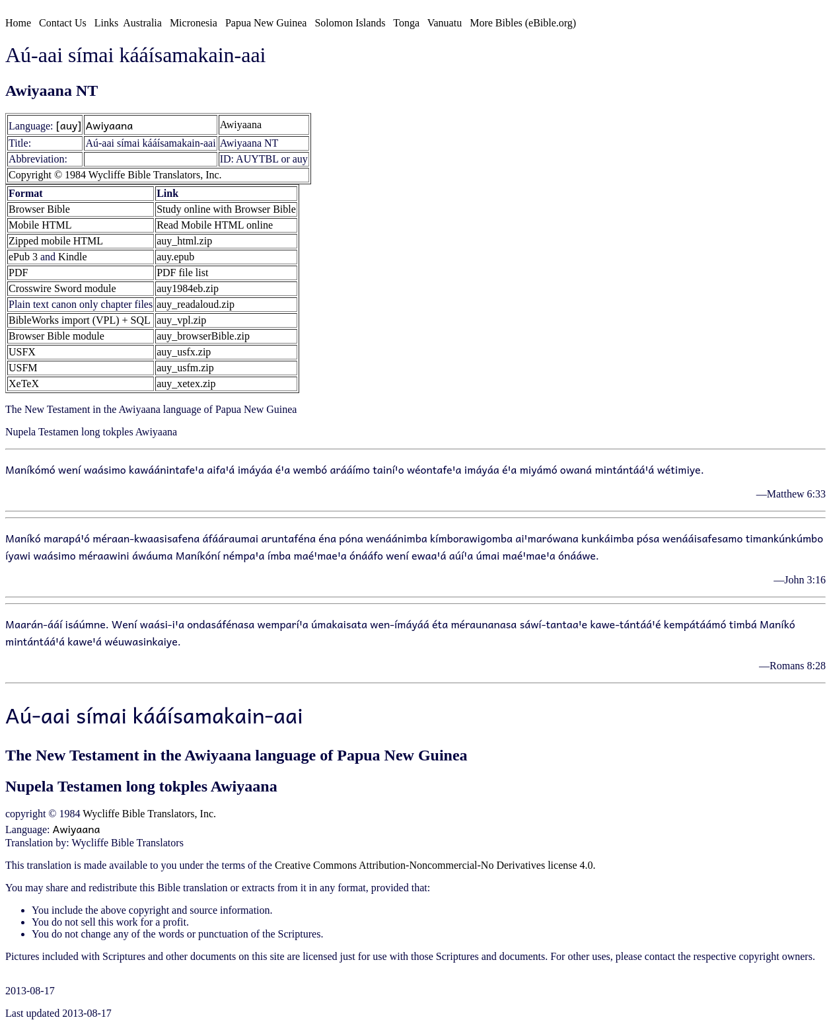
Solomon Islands (349, 22)
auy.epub (175, 256)
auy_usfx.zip (184, 351)
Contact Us (63, 22)
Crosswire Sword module (62, 288)
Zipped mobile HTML (56, 240)
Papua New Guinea (266, 22)
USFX (22, 351)
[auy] (69, 124)
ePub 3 (23, 256)
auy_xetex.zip (186, 383)
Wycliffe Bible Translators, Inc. (149, 813)
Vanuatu (444, 22)
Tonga (406, 22)
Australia (142, 22)
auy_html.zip (184, 240)
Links (106, 22)
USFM (23, 367)
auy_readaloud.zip (196, 304)
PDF (18, 272)
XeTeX (24, 383)
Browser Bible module (56, 336)
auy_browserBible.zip (203, 336)
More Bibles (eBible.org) (523, 22)
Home (18, 22)
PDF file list (182, 272)
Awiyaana (109, 124)
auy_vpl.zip (181, 320)
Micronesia (193, 22)
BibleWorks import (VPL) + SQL (80, 320)
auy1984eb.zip (188, 288)
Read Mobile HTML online (215, 225)
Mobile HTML (40, 225)
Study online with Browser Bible (226, 209)
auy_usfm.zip (185, 367)
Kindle (72, 256)
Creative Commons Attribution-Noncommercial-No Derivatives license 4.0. (435, 865)
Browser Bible (39, 209)
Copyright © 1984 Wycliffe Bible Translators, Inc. (115, 174)
